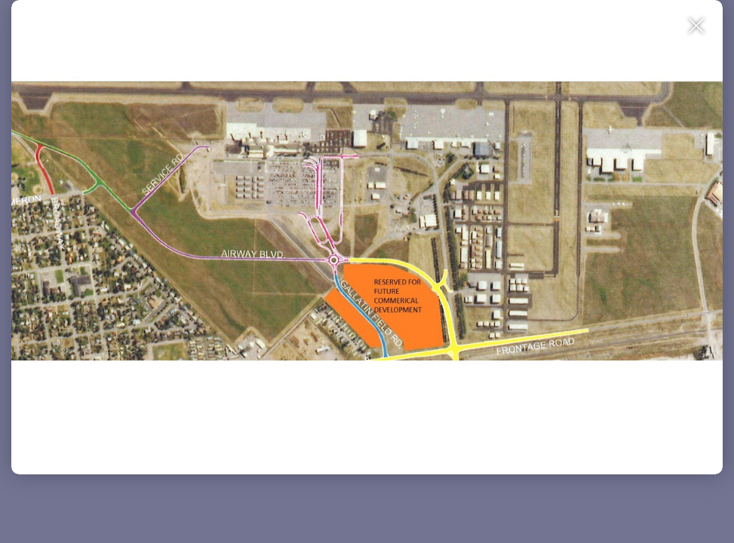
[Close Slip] (697, 60)
